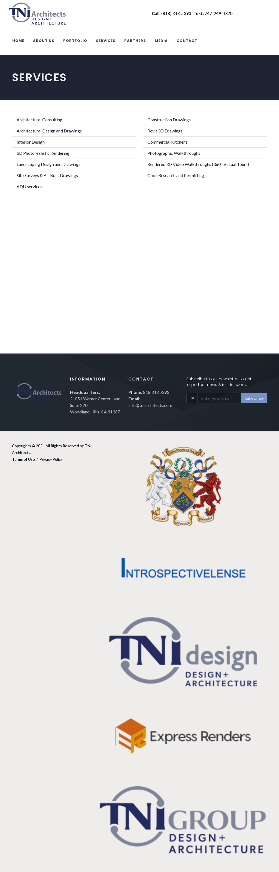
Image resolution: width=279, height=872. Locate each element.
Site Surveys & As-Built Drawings (47, 175)
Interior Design (31, 141)
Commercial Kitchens (167, 141)
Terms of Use (23, 459)
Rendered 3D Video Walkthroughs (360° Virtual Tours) (198, 164)
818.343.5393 (156, 392)
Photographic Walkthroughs (173, 153)
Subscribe (254, 398)
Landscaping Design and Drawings (48, 164)
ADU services (29, 186)
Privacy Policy (51, 459)
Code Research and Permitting (175, 175)
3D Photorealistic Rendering (43, 153)
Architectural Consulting (39, 119)
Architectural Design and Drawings (49, 130)
